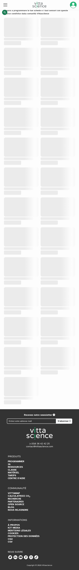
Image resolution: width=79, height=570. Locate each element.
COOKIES (13, 533)
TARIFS (12, 475)
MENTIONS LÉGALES (19, 530)
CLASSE (12, 470)
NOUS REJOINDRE (18, 510)
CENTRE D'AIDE (16, 478)
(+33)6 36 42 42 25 (39, 443)
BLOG (11, 507)
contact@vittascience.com (39, 446)
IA (9, 464)
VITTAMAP (14, 493)
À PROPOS (14, 525)
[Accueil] (39, 5)
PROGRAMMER (16, 461)
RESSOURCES (15, 467)
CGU (10, 539)
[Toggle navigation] (5, 4)
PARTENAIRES (16, 501)
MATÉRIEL (13, 472)
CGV (10, 541)
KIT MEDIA (14, 527)
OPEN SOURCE (16, 504)
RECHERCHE (14, 498)
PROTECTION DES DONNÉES (23, 536)
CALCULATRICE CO (19, 496)
